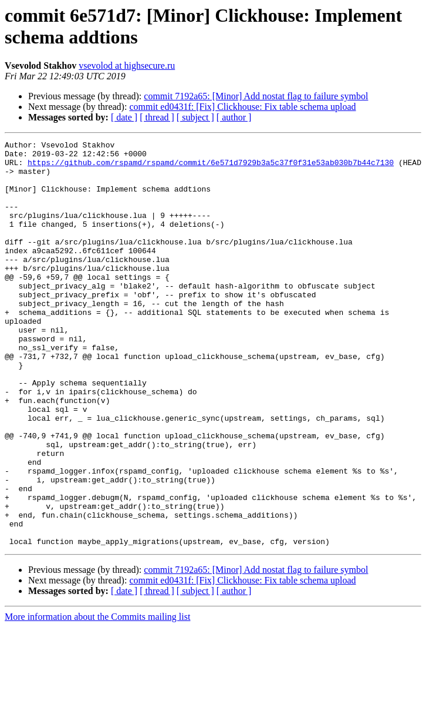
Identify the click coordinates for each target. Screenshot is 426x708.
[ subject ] (195, 117)
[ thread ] (157, 117)
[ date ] (124, 117)
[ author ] (234, 117)
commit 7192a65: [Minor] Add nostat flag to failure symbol (256, 96)
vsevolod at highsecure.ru (127, 66)
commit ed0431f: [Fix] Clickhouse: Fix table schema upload (242, 107)
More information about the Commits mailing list (97, 698)
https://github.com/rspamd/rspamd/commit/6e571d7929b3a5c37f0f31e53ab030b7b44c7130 (211, 167)
